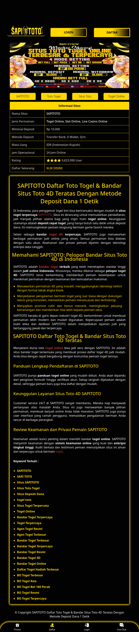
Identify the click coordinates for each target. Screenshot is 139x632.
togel (59, 452)
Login (87, 627)
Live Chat (121, 627)
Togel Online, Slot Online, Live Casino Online (77, 121)
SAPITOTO (53, 114)
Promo (17, 627)
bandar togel (48, 267)
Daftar (52, 627)
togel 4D (56, 234)
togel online (54, 348)
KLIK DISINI (55, 168)
